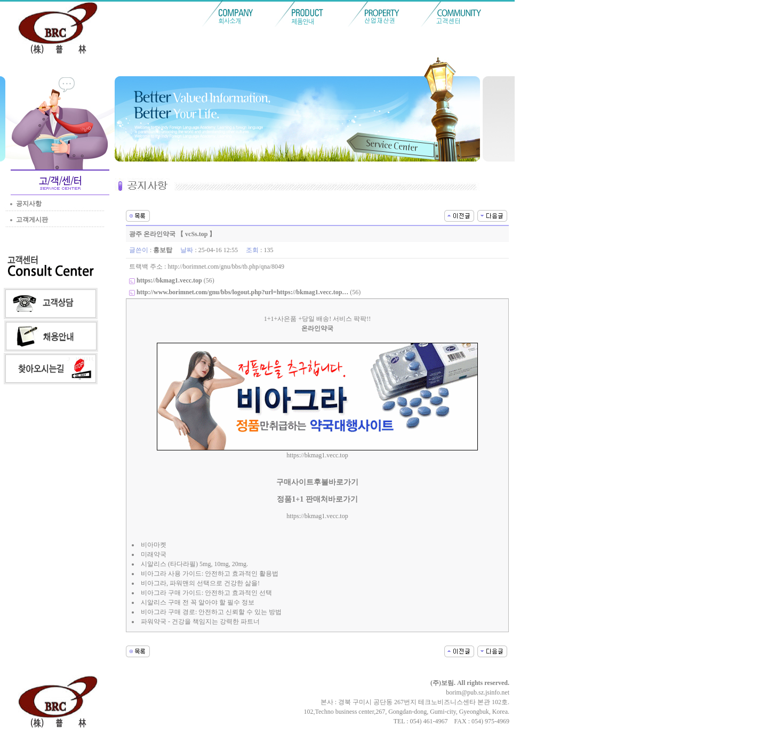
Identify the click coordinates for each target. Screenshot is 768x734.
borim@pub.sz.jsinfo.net (477, 692)
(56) (175, 280)
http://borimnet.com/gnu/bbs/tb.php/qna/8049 (225, 266)
